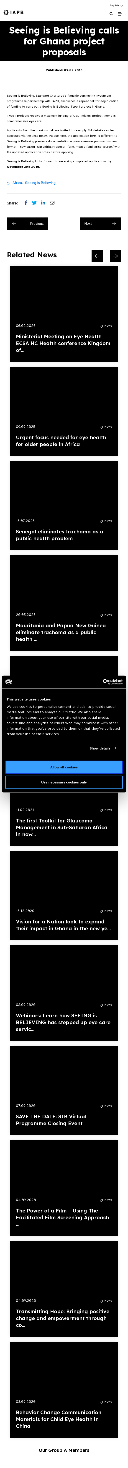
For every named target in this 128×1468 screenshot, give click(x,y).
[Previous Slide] (97, 256)
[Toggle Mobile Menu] (120, 14)
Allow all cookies (64, 767)
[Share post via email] (54, 203)
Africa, (18, 183)
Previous (28, 223)
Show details (100, 748)
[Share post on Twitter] (36, 203)
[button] (116, 5)
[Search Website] (111, 13)
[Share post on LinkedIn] (45, 203)
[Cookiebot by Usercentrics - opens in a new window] (103, 682)
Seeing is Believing (40, 183)
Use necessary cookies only (64, 782)
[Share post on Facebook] (28, 203)
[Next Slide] (115, 256)
